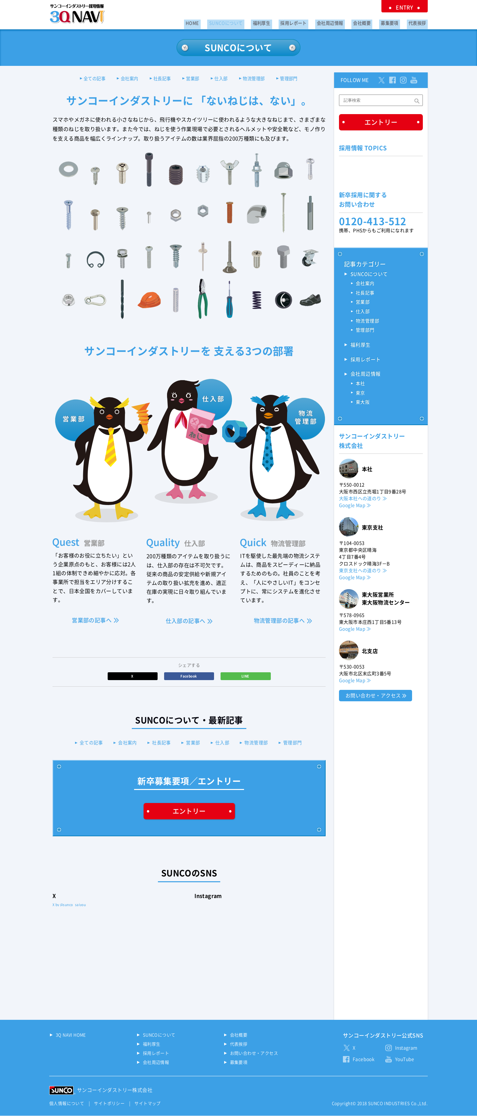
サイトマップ (147, 1104)
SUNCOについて (249, 22)
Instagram (406, 1048)
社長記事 (159, 79)
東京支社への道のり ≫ (363, 572)
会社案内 (123, 79)
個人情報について (66, 1104)
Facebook (189, 676)
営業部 (193, 79)
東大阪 (363, 404)
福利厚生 (281, 22)
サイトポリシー (109, 1104)
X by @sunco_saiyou (69, 905)
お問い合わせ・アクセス (373, 697)
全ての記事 (85, 79)
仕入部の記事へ (186, 621)
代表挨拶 (419, 22)
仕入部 (224, 79)
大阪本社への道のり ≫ (363, 500)
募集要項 (395, 22)
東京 (360, 394)
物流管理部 (260, 79)
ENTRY (408, 6)
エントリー (189, 812)
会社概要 (370, 22)
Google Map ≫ (355, 507)
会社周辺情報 (342, 22)
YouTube (404, 1060)
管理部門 (298, 79)
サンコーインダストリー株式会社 (114, 1090)
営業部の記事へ (92, 620)
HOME (219, 22)
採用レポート (309, 22)
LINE (245, 676)
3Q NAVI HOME (71, 1036)
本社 (360, 385)
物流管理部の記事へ (279, 621)
